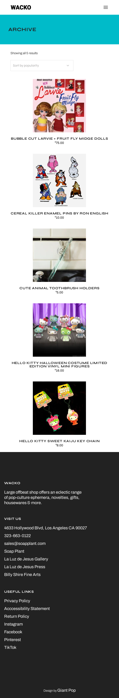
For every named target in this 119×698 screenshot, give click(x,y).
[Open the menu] (106, 7)
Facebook (13, 632)
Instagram (13, 624)
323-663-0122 (17, 535)
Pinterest (12, 639)
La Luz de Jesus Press (24, 566)
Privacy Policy (17, 600)
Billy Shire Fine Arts (22, 574)
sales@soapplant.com (25, 543)
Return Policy (16, 616)
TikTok (10, 647)
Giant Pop (66, 690)
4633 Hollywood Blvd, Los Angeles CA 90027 (45, 528)
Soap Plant (14, 551)
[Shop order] (41, 65)
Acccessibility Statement (27, 608)
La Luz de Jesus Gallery (26, 559)
